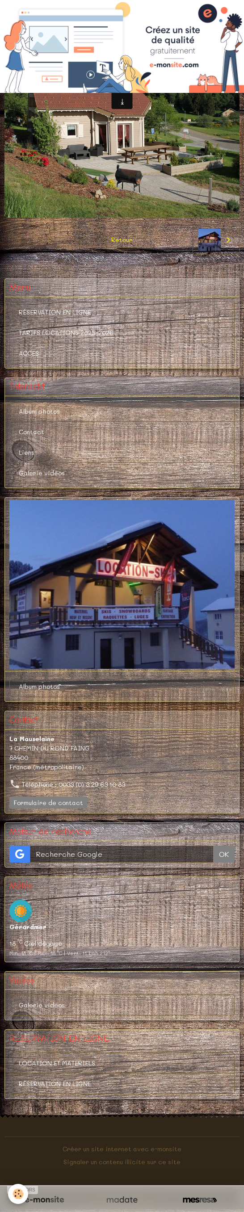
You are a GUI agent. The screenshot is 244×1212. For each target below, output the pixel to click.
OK (224, 854)
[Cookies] (18, 1194)
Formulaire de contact (48, 802)
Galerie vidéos (42, 473)
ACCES (29, 353)
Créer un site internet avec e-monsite (122, 1149)
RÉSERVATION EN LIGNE (55, 312)
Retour (121, 239)
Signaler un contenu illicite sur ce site (122, 1161)
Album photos (39, 411)
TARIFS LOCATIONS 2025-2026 (66, 332)
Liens (26, 452)
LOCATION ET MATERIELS (57, 1063)
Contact (31, 432)
